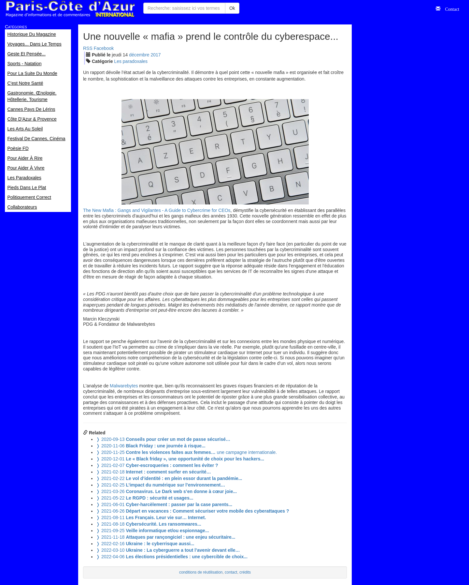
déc (139, 54)
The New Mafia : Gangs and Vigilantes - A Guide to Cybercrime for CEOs (157, 210)
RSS (87, 48)
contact (231, 572)
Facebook (104, 48)
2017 (155, 54)
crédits (245, 572)
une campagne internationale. (186, 452)
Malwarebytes (124, 385)
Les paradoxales (131, 61)
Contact (449, 8)
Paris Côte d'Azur (70, 9)
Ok (232, 8)
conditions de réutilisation (201, 572)
